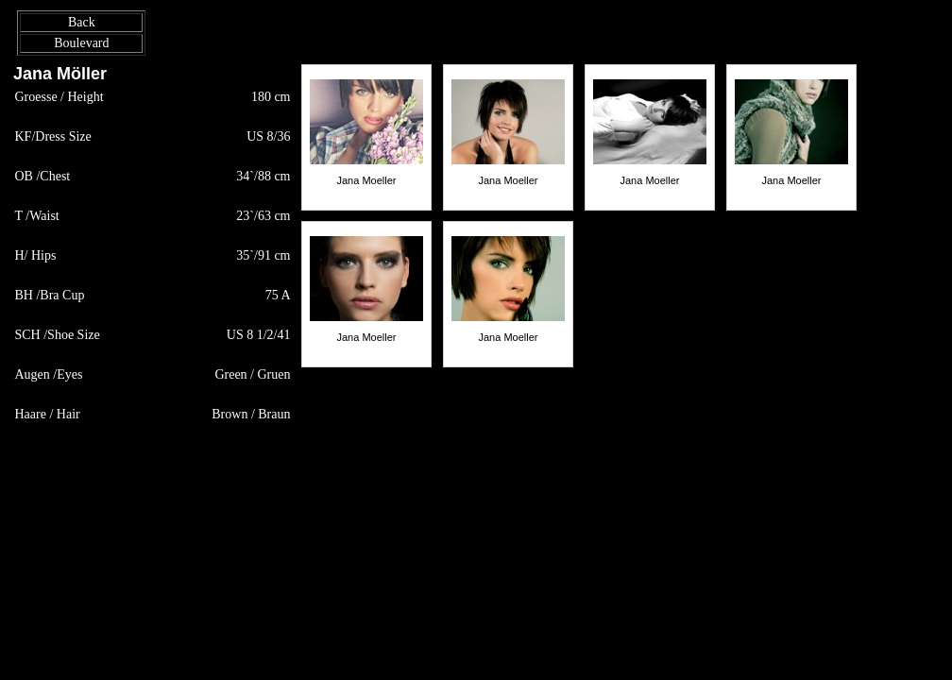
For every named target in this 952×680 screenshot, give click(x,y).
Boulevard (81, 43)
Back (81, 22)
